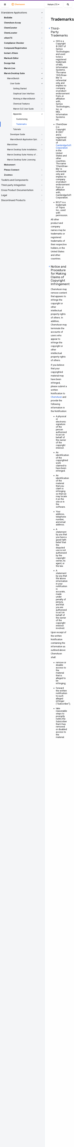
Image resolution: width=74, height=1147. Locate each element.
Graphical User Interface (24, 93)
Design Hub (9, 63)
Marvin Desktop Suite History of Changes (22, 154)
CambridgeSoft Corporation (63, 146)
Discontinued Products (13, 200)
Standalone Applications (14, 12)
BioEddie (8, 17)
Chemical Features (21, 104)
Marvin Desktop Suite (14, 73)
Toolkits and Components (14, 180)
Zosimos (8, 175)
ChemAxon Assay (12, 23)
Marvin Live (9, 68)
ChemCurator (10, 28)
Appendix (17, 114)
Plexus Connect (11, 170)
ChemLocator (10, 33)
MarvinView (12, 144)
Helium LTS (53, 4)
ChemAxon (56, 397)
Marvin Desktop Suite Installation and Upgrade (22, 149)
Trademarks (21, 124)
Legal (4, 195)
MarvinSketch (13, 78)
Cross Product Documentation (17, 190)
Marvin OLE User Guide (23, 109)
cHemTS (8, 38)
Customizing (21, 119)
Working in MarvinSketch (24, 98)
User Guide (15, 83)
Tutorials (17, 129)
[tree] (22, 106)
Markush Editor (11, 58)
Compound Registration (15, 48)
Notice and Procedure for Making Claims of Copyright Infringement (60, 275)
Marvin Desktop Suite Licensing (21, 160)
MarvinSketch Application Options (24, 139)
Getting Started (20, 88)
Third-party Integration (13, 185)
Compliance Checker (14, 43)
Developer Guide (17, 134)
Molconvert (9, 165)
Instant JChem (11, 53)
